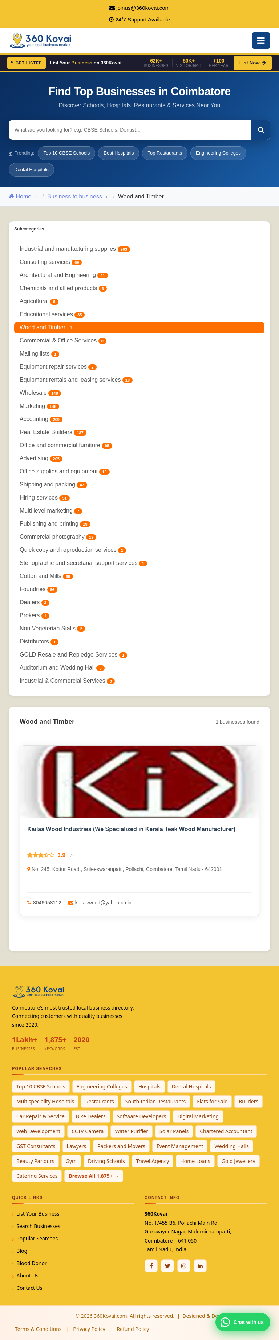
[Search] (260, 130)
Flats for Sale (212, 1101)
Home (20, 196)
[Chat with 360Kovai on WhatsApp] (242, 1322)
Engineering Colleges (218, 153)
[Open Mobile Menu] (261, 40)
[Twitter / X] (167, 1265)
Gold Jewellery (238, 1161)
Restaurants (99, 1101)
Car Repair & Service (40, 1116)
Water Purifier (131, 1131)
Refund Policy (133, 1328)
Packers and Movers (121, 1146)
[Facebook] (151, 1265)
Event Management (180, 1146)
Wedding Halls (231, 1146)
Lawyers (76, 1146)
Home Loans (195, 1161)
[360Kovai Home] (41, 39)
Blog (21, 1250)
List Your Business (37, 1213)
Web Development (38, 1131)
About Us (27, 1275)
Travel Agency (152, 1161)
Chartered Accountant (226, 1131)
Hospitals (149, 1086)
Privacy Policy (89, 1328)
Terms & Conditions (38, 1328)
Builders (248, 1101)
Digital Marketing (198, 1116)
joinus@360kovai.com (143, 8)
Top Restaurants (164, 153)
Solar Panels (174, 1131)
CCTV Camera (88, 1131)
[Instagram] (183, 1265)
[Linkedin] (200, 1265)
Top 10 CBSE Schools (66, 153)
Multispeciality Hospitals (45, 1101)
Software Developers (141, 1116)
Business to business (74, 196)
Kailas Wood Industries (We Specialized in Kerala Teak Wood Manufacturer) (131, 829)
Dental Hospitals (31, 169)
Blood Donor (31, 1263)
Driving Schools (106, 1161)
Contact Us (29, 1287)
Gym (71, 1161)
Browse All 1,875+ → (94, 1175)
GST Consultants (36, 1146)
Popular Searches (37, 1238)
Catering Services (36, 1175)
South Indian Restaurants (155, 1101)
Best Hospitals (119, 153)
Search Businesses (38, 1226)
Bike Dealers (91, 1116)
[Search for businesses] (130, 130)
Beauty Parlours (35, 1161)
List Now (252, 62)
